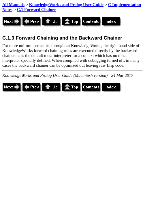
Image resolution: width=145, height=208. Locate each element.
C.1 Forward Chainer (36, 9)
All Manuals (13, 4)
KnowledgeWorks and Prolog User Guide (66, 4)
